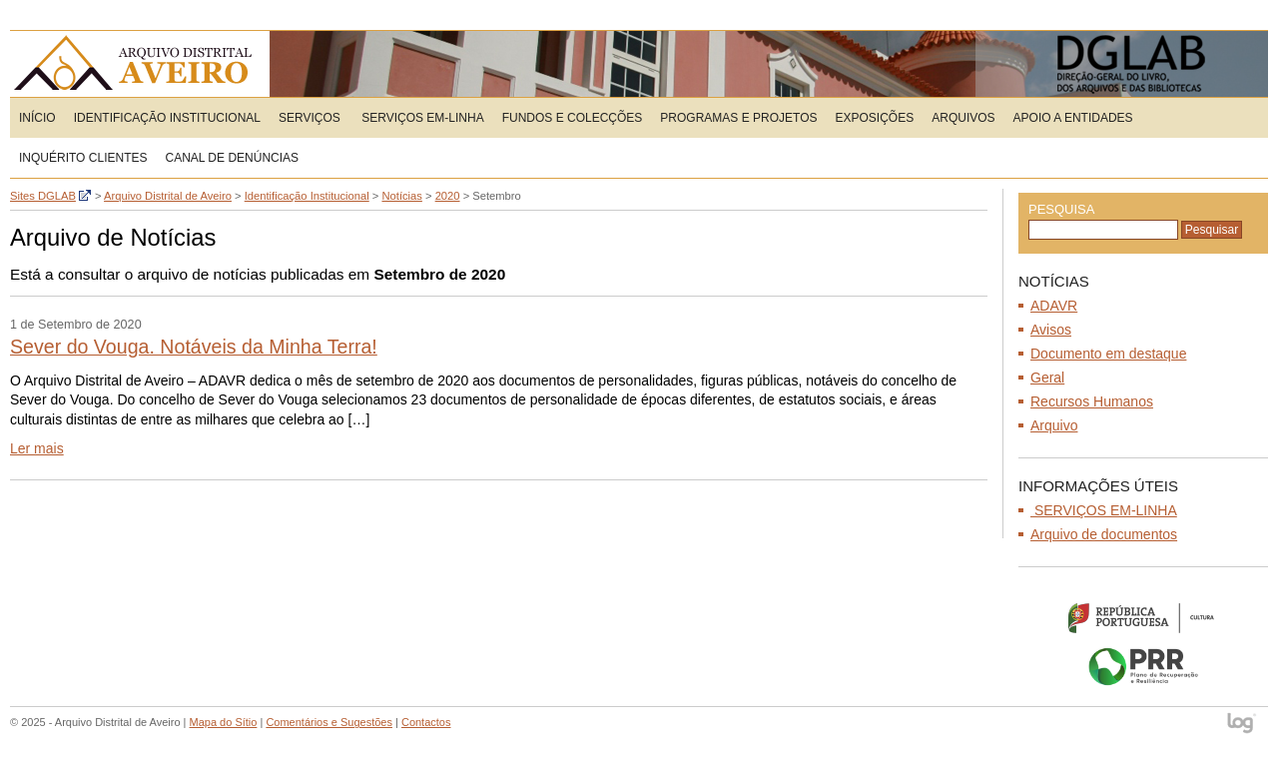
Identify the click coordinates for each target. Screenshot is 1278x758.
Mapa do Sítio (224, 722)
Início (37, 118)
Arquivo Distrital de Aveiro (139, 64)
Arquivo (1053, 425)
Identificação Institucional (167, 118)
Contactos (426, 722)
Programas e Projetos (738, 118)
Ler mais (37, 448)
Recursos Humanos (1091, 401)
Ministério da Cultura (1143, 617)
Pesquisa (1061, 209)
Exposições (875, 118)
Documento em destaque (1108, 354)
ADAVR (1053, 306)
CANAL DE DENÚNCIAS (232, 158)
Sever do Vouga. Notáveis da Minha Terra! (193, 347)
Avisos (1050, 330)
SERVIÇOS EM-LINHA (421, 118)
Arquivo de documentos (1103, 534)
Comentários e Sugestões (329, 722)
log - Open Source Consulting (1242, 724)
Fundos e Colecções (572, 118)
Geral (1047, 377)
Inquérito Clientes (83, 158)
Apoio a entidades (1073, 118)
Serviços (309, 118)
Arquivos (963, 118)
